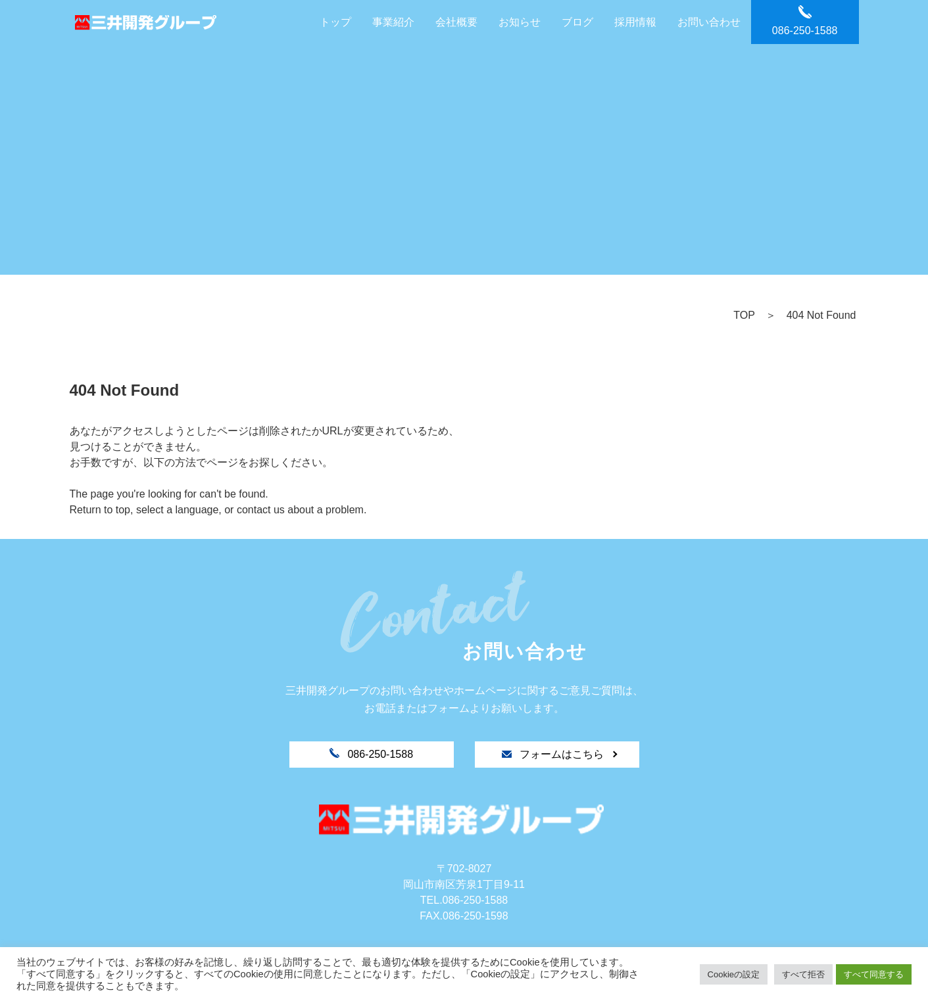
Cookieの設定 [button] (734, 974)
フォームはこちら (554, 754)
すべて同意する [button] (874, 974)
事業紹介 (393, 22)
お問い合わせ (709, 22)
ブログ (577, 22)
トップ (335, 22)
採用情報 (635, 22)
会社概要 (456, 22)
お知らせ (520, 22)
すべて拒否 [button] (803, 974)
